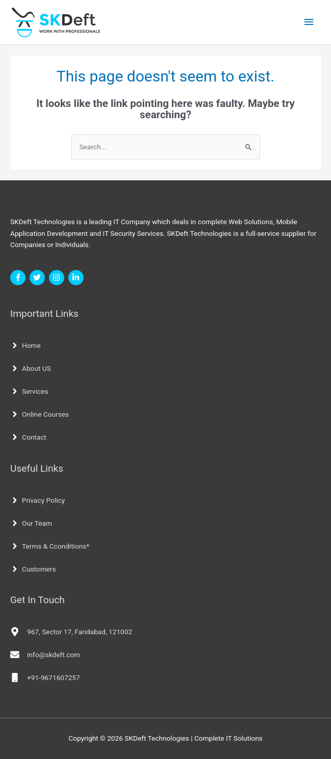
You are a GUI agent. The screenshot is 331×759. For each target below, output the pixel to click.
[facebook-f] (19, 277)
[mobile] (45, 677)
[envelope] (45, 654)
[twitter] (38, 277)
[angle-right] (25, 345)
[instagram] (58, 277)
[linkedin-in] (77, 277)
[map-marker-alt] (71, 631)
